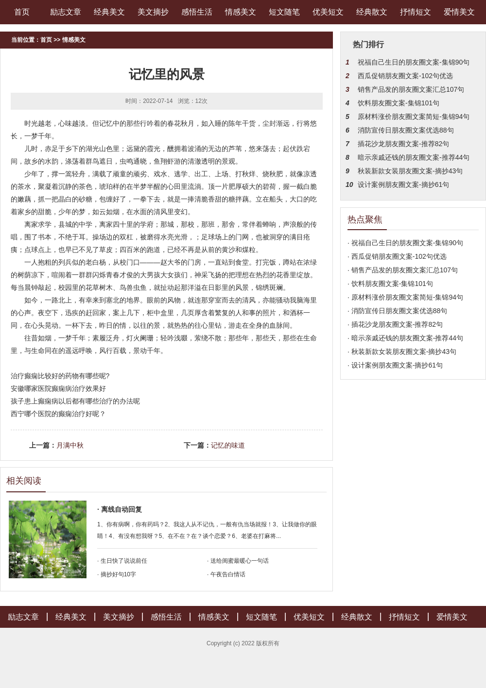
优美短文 (328, 12)
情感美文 (240, 12)
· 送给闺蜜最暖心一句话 (238, 560)
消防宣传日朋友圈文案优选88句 (406, 130)
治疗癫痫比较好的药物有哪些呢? (60, 376)
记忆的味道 (228, 445)
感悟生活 (196, 12)
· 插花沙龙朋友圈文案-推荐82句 (395, 324)
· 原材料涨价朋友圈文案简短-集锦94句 (405, 297)
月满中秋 (70, 445)
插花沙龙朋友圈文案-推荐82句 (403, 144)
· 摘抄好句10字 (116, 574)
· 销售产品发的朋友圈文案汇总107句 (402, 270)
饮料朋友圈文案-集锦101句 (398, 103)
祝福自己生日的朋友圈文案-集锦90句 (413, 62)
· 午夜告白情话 (226, 574)
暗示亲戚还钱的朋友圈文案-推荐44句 (413, 157)
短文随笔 (284, 12)
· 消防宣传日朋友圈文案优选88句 (397, 311)
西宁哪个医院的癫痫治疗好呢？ (58, 414)
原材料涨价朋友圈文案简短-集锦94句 (413, 116)
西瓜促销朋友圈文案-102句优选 (405, 76)
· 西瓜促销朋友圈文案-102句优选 (397, 256)
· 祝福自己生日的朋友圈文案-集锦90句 (405, 243)
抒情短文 (415, 12)
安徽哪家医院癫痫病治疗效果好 (58, 388)
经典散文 (371, 12)
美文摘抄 (153, 12)
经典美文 (109, 12)
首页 (22, 12)
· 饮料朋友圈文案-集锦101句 (390, 283)
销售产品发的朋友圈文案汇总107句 (411, 89)
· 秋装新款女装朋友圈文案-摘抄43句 (401, 351)
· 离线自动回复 (119, 509)
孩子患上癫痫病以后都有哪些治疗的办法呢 (75, 401)
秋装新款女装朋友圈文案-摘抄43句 (410, 171)
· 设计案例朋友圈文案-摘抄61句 (395, 365)
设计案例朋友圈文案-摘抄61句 (403, 184)
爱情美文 (459, 12)
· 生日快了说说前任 (122, 560)
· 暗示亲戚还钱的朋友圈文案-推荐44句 (405, 338)
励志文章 (65, 12)
